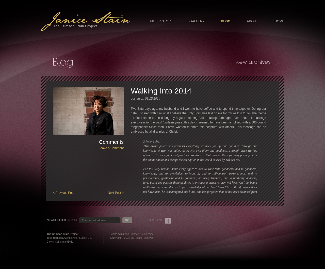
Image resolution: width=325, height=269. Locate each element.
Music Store (161, 21)
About (252, 21)
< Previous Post (63, 193)
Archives (257, 62)
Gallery (197, 21)
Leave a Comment (111, 148)
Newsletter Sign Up (62, 220)
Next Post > (116, 193)
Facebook (168, 221)
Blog (226, 21)
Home (279, 21)
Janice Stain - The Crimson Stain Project (85, 21)
